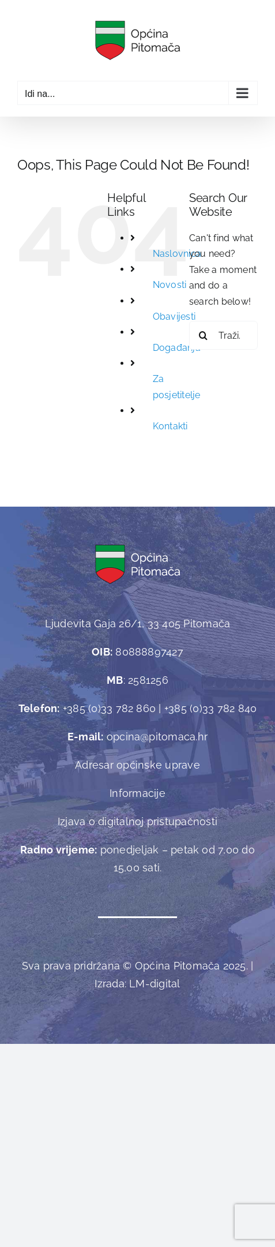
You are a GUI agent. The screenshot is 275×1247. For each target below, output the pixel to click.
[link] (137, 40)
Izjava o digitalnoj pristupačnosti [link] (137, 821)
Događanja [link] (177, 347)
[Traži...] (223, 335)
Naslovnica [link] (177, 253)
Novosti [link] (170, 284)
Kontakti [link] (170, 426)
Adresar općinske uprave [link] (137, 765)
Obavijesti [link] (174, 316)
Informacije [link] (137, 793)
